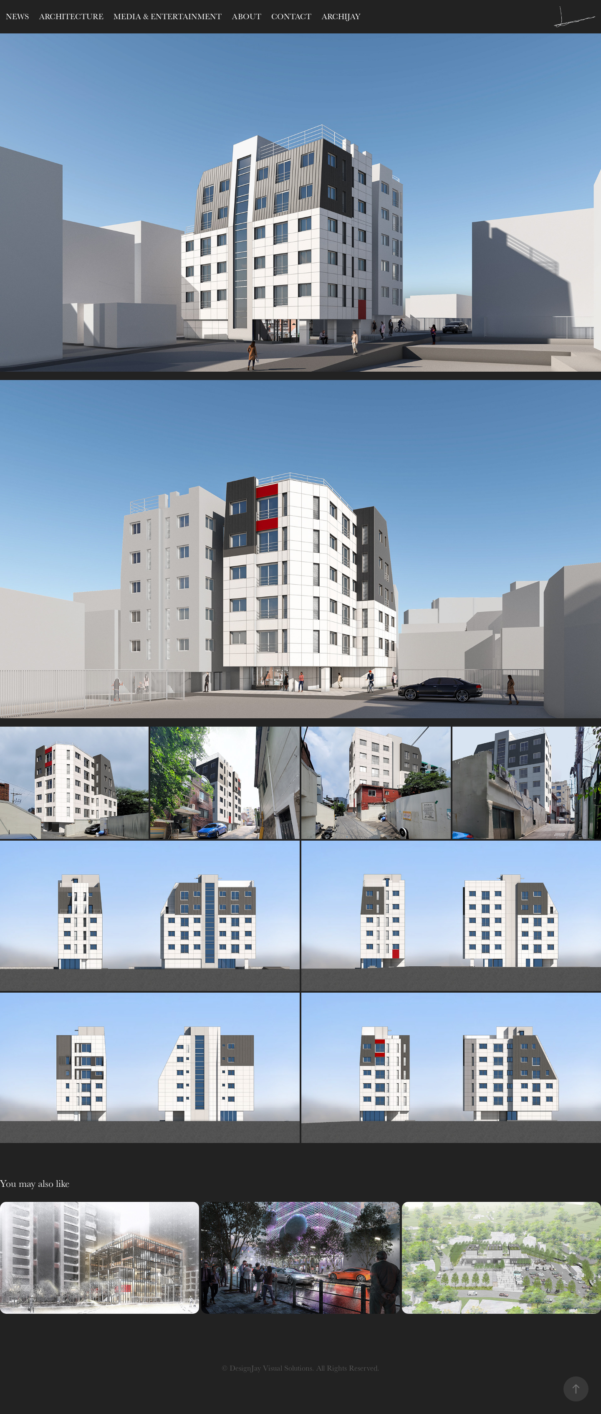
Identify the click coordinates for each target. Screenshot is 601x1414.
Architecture (71, 16)
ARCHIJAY (341, 16)
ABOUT (246, 16)
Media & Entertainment (168, 16)
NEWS (17, 16)
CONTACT (291, 16)
